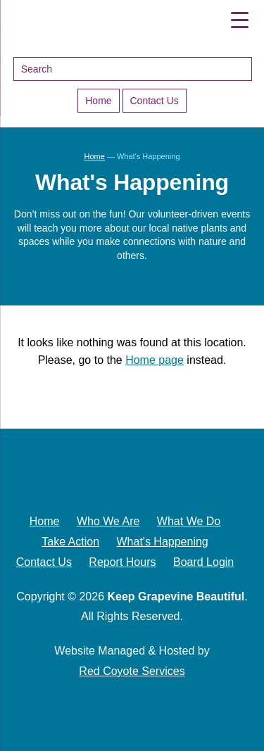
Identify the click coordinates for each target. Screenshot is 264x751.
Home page (154, 360)
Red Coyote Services (131, 671)
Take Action (70, 542)
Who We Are (108, 521)
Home (98, 100)
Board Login (203, 562)
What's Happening (162, 542)
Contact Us (154, 100)
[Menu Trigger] (239, 19)
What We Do (188, 521)
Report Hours (122, 562)
